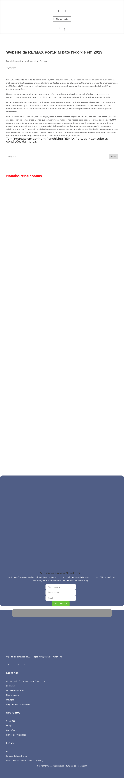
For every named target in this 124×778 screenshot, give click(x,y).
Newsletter (63, 19)
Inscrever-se (61, 603)
